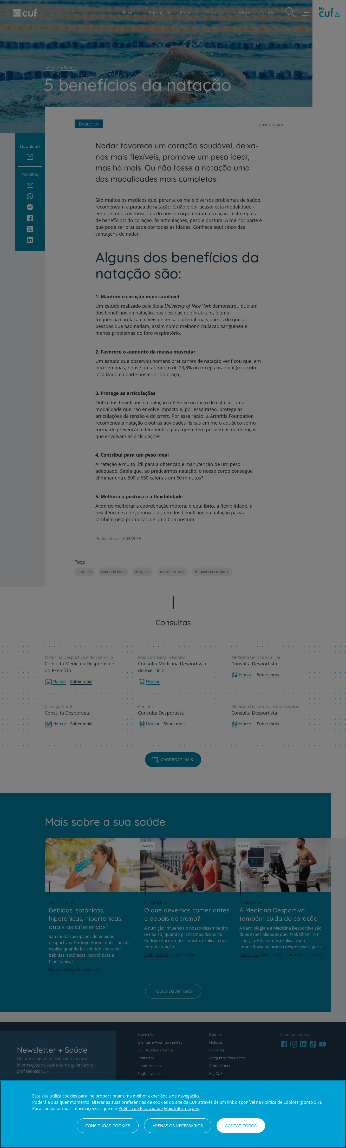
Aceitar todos (241, 1125)
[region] (173, 1114)
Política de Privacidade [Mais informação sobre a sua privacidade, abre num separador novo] (141, 1108)
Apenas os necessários (178, 1125)
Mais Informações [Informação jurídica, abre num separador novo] (181, 1108)
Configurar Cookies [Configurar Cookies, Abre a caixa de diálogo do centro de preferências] (107, 1125)
